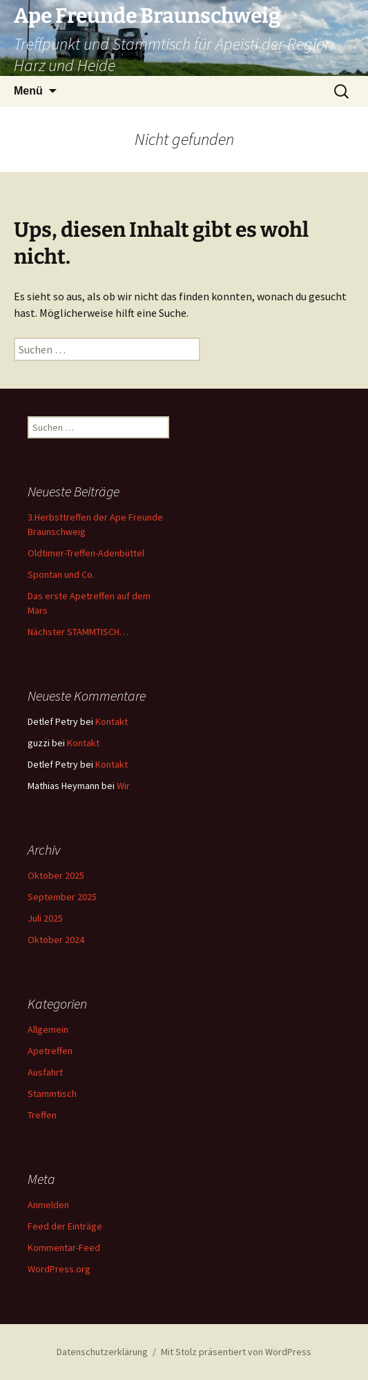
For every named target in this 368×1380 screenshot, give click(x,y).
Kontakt (111, 721)
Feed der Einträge (65, 1226)
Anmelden (48, 1204)
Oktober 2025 (56, 875)
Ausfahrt (45, 1072)
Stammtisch (52, 1093)
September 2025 (62, 897)
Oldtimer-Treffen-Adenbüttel (86, 553)
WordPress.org (59, 1269)
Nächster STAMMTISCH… (78, 631)
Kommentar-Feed (64, 1247)
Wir (123, 785)
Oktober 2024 (56, 939)
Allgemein (48, 1029)
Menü (28, 91)
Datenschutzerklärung (102, 1351)
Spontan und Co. (61, 574)
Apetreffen (50, 1050)
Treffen (42, 1115)
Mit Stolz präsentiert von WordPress (236, 1351)
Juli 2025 (45, 918)
